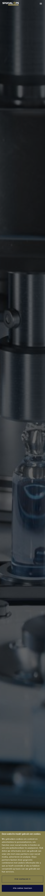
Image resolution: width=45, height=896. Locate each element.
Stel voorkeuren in (22, 879)
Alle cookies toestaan (22, 888)
